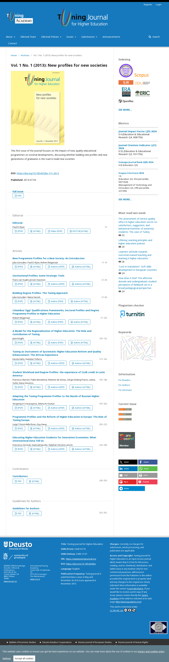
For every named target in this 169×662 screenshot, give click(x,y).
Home (14, 55)
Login (158, 4)
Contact (12, 43)
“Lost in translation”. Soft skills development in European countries (137, 268)
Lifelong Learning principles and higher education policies (135, 242)
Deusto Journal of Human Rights (133, 642)
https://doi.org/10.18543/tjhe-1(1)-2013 (38, 173)
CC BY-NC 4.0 (123, 610)
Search (156, 36)
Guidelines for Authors (26, 508)
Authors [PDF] (57, 266)
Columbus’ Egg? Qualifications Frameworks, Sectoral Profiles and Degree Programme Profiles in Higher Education (56, 312)
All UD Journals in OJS (85, 649)
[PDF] (20, 231)
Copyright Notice (135, 588)
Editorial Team (28, 36)
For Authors (124, 384)
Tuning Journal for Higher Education (107, 645)
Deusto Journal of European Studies (95, 642)
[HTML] (36, 231)
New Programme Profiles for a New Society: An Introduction (48, 258)
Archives (25, 55)
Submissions (88, 36)
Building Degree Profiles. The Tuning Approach (40, 293)
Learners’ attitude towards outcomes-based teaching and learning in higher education (134, 255)
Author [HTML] (80, 301)
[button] (127, 462)
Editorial (17, 222)
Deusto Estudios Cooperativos (57, 642)
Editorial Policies (50, 36)
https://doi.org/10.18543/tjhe (81, 563)
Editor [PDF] (56, 231)
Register (148, 4)
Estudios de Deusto (18, 645)
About (9, 36)
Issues (70, 36)
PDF (19, 195)
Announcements (111, 36)
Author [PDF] (56, 301)
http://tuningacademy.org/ (128, 601)
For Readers (124, 380)
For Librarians (125, 389)
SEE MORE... (125, 109)
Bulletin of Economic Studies (22, 642)
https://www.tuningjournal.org (81, 558)
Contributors (20, 476)
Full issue (18, 191)
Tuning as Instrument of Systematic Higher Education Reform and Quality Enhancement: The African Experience (57, 353)
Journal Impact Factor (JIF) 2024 (137, 131)
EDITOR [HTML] (80, 231)
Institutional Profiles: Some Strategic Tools (38, 275)
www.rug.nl (35, 579)
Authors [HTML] (82, 266)
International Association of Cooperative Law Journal (59, 645)
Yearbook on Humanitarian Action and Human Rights (34, 649)
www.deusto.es (10, 581)
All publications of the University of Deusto (43, 652)
